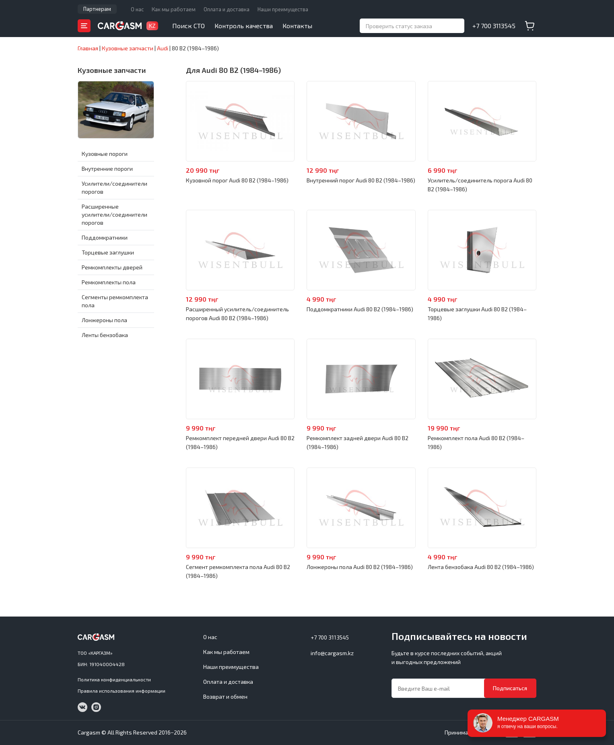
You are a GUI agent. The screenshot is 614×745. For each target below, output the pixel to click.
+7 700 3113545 (493, 25)
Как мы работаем (174, 9)
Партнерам (97, 9)
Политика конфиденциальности (114, 679)
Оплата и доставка (226, 9)
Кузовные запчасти (112, 70)
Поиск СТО (188, 25)
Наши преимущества (283, 9)
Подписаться (510, 688)
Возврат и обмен (225, 696)
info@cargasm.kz (332, 653)
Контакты (297, 25)
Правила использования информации (121, 690)
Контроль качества (243, 25)
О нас (137, 9)
